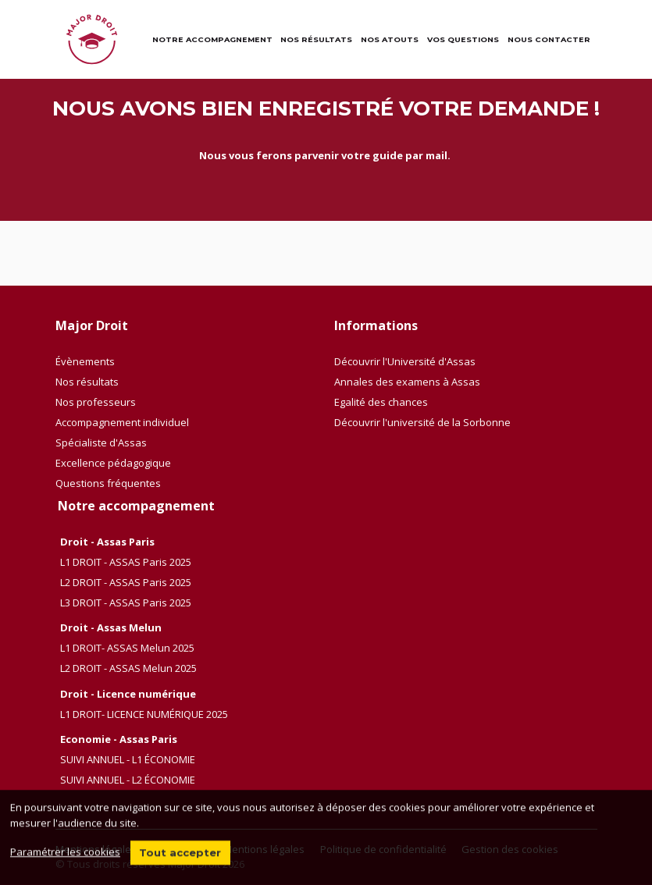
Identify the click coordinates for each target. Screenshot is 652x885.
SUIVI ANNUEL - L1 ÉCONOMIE (127, 759)
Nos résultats (316, 39)
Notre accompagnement (212, 39)
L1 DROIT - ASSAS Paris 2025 (125, 562)
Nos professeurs (95, 402)
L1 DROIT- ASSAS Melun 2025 (127, 648)
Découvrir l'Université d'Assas (405, 361)
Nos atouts (390, 39)
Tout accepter (180, 859)
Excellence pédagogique (113, 463)
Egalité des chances (381, 402)
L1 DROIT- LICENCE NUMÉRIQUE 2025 (144, 714)
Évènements (85, 361)
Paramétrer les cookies (65, 858)
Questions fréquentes (108, 483)
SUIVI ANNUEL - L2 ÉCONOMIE (127, 780)
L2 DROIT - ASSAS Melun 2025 (128, 668)
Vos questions (463, 39)
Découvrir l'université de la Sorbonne (422, 422)
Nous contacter (549, 39)
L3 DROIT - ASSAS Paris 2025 (125, 602)
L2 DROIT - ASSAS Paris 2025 (125, 582)
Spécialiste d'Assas (101, 442)
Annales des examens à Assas (407, 382)
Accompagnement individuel (122, 422)
